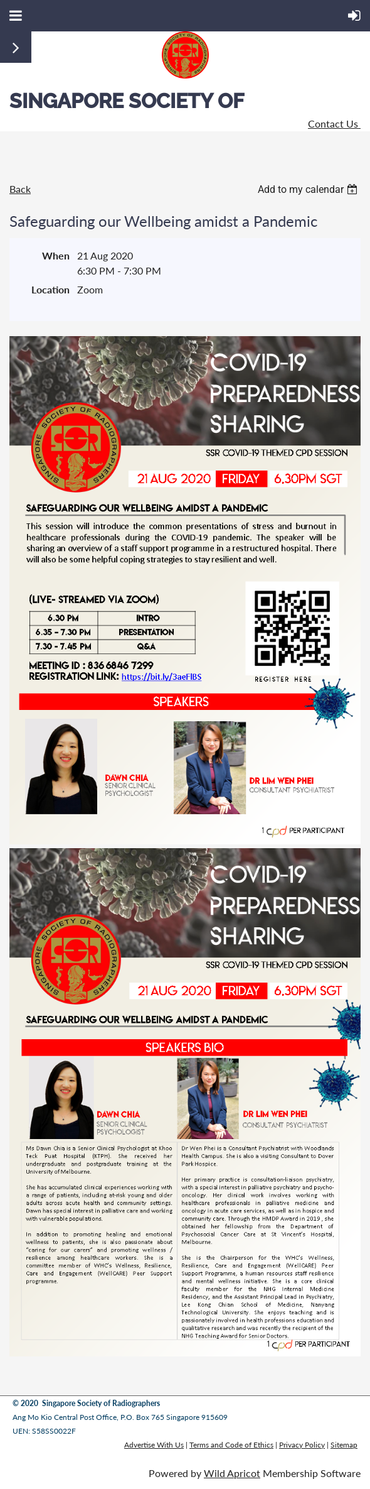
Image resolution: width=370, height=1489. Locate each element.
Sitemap (343, 1444)
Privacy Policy (302, 1444)
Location (50, 289)
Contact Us (334, 123)
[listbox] (309, 189)
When (56, 255)
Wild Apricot (232, 1473)
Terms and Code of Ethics (231, 1444)
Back (20, 189)
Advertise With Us (154, 1444)
